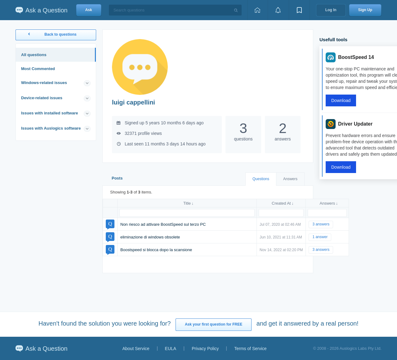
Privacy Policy (205, 348)
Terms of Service (250, 348)
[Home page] (257, 10)
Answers (290, 179)
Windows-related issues (44, 82)
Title (187, 203)
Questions (260, 179)
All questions (34, 54)
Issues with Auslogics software (51, 128)
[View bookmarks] (299, 10)
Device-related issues (41, 98)
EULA (170, 348)
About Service (135, 348)
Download (340, 100)
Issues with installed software (49, 113)
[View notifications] (278, 10)
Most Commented (38, 68)
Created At (281, 203)
